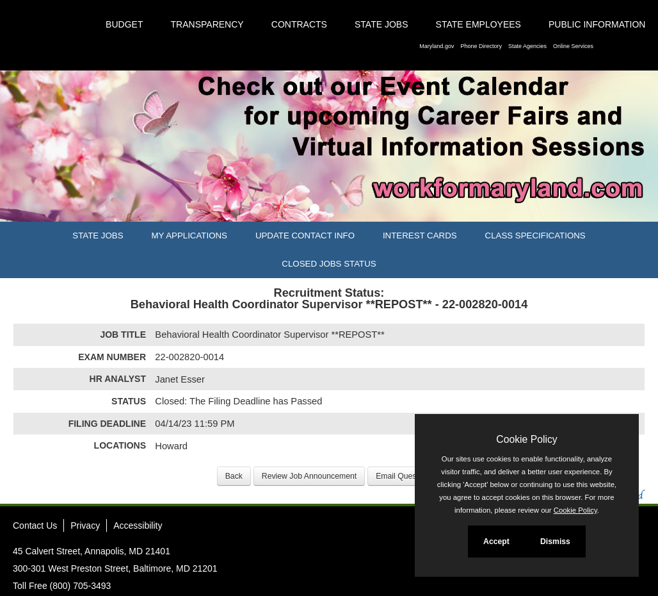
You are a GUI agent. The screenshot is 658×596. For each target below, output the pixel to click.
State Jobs (381, 24)
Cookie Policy (526, 439)
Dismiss (555, 541)
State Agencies (527, 46)
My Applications (189, 235)
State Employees (478, 24)
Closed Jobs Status (329, 264)
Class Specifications (535, 235)
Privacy (85, 525)
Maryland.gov (436, 46)
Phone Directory (481, 46)
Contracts (299, 24)
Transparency (207, 24)
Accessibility (137, 525)
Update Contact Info (305, 235)
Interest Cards (420, 235)
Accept (496, 541)
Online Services (573, 46)
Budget (124, 24)
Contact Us (35, 525)
